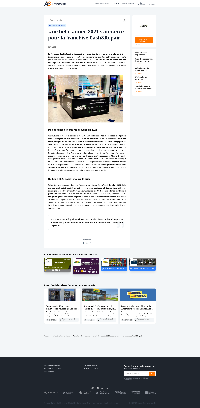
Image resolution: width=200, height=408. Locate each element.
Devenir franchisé (90, 366)
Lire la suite (139, 64)
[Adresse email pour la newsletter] (136, 374)
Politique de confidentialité (66, 403)
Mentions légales (49, 403)
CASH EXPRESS (59, 262)
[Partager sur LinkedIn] (87, 243)
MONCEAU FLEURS (146, 262)
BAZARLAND (87, 262)
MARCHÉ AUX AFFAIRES (116, 263)
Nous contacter (97, 403)
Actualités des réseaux (81, 336)
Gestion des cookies (83, 403)
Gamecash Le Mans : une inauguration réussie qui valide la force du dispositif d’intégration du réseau (62, 310)
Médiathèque (49, 371)
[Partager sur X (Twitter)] (91, 243)
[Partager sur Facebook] (83, 243)
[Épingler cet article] (124, 20)
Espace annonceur (91, 369)
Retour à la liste (55, 20)
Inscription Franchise (111, 403)
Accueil (46, 336)
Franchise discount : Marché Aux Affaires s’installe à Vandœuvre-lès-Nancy (137, 309)
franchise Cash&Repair (61, 54)
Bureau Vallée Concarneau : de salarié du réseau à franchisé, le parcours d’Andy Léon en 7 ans (99, 309)
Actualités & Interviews (61, 336)
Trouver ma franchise (52, 366)
